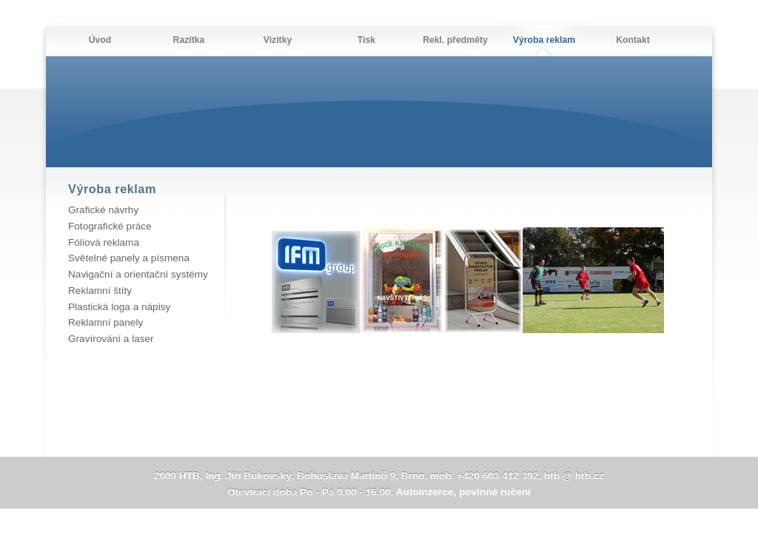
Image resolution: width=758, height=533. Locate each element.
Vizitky (278, 40)
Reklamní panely (105, 322)
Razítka (189, 40)
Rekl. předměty (455, 40)
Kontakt (633, 40)
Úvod (100, 40)
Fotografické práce (110, 226)
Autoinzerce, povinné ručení (463, 491)
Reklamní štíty (100, 290)
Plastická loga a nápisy (119, 306)
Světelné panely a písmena (129, 258)
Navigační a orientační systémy (138, 274)
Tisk (366, 40)
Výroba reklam (544, 40)
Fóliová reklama (103, 242)
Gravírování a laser (111, 338)
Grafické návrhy (103, 209)
